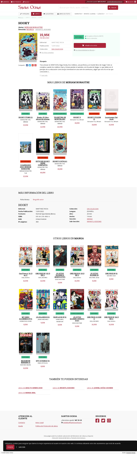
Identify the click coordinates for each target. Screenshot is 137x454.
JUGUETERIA (48, 14)
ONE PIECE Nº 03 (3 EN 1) (77, 274)
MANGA (30, 29)
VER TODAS (109, 14)
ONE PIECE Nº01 (111, 273)
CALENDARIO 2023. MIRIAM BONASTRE (25, 167)
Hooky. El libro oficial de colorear (43, 118)
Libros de (30, 388)
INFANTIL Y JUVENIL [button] (90, 14)
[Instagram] (109, 420)
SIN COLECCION (57, 49)
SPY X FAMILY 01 (43, 361)
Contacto (21, 423)
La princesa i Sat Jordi (111, 118)
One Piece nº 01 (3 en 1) (25, 274)
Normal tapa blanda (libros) (45, 214)
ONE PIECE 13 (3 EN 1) (94, 318)
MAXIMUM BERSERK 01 (25, 362)
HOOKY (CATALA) (60, 161)
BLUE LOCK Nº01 (59, 317)
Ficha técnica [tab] (24, 200)
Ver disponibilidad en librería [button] (84, 50)
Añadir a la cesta (89, 45)
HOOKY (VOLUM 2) (94, 118)
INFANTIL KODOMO (43, 29)
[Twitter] (103, 420)
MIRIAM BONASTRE (33, 27)
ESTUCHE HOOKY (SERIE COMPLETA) (43, 163)
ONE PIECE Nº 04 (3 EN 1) (111, 318)
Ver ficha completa (47, 53)
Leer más (22, 447)
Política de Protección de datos (46, 426)
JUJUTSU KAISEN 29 (94, 274)
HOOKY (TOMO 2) (26, 117)
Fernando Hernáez (130, 452)
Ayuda (20, 426)
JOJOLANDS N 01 (43, 317)
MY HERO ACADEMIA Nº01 (25, 318)
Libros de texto (63, 14)
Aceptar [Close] (10, 447)
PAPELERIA (24, 14)
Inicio (20, 17)
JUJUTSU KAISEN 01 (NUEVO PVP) (59, 275)
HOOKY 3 (77, 117)
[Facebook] (97, 420)
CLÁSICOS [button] (100, 14)
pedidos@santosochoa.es (114, 2)
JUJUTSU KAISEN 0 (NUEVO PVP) (77, 319)
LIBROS (36, 14)
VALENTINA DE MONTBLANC (60, 118)
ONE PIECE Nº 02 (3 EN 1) (42, 274)
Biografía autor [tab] (38, 200)
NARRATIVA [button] (78, 14)
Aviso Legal (39, 423)
